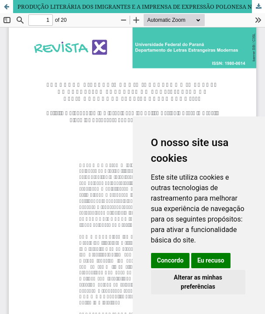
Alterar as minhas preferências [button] (198, 282)
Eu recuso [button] (210, 260)
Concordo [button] (170, 260)
